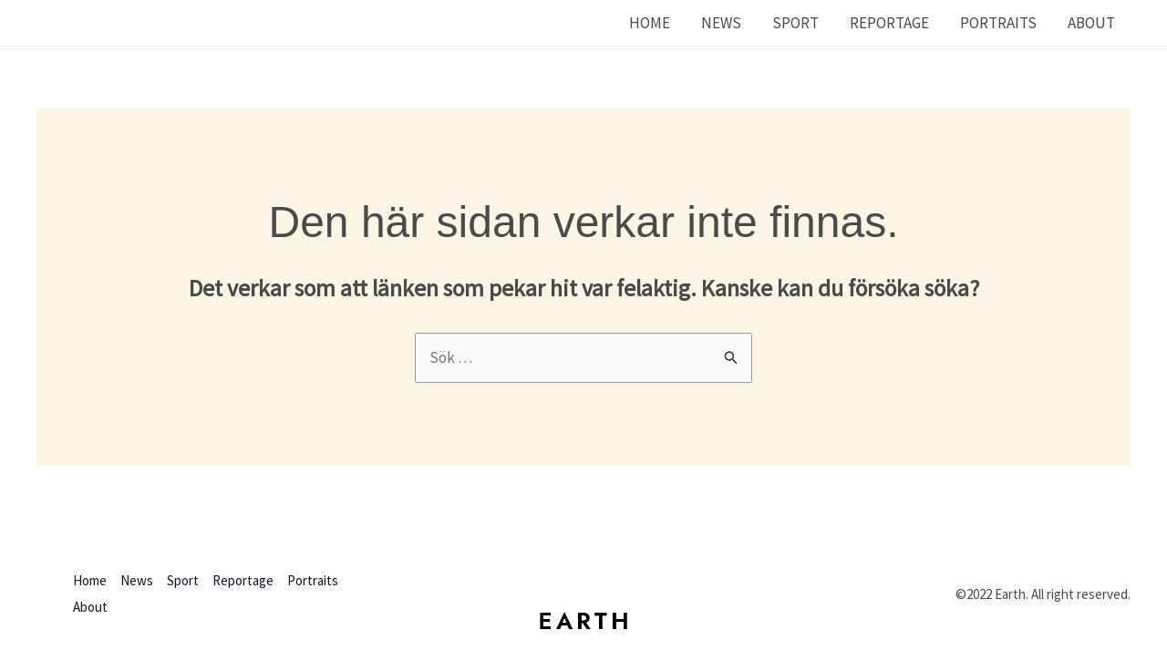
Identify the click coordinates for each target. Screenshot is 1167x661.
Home (649, 23)
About (1091, 23)
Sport (795, 23)
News (721, 23)
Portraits (998, 23)
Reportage (889, 23)
